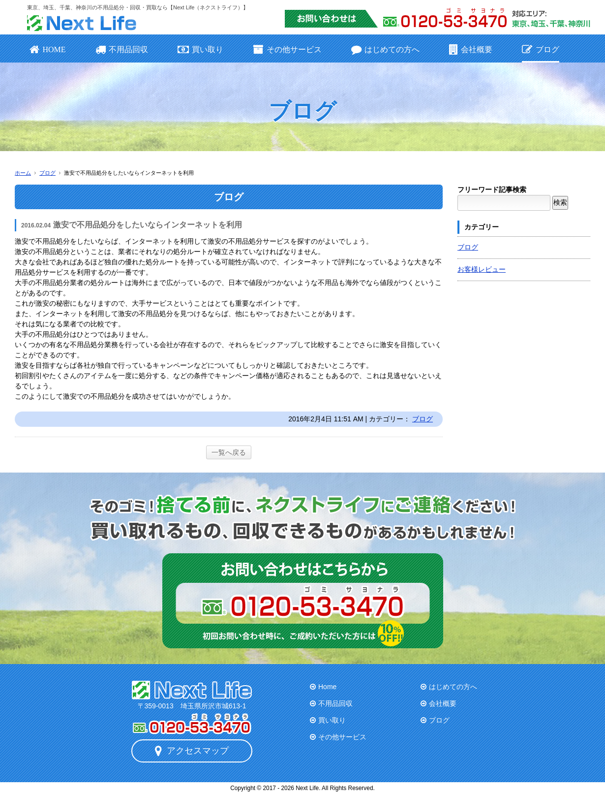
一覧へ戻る (229, 452)
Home (327, 687)
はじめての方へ (385, 49)
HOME (48, 49)
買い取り (200, 49)
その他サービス (287, 49)
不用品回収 (121, 49)
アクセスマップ (192, 751)
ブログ (540, 49)
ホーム (23, 173)
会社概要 (470, 49)
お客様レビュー (481, 269)
